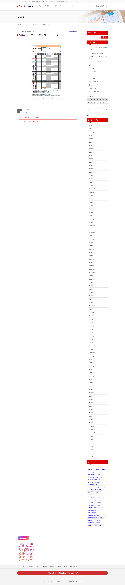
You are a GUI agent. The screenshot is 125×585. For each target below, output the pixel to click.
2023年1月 (92, 262)
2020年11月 (92, 349)
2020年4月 (92, 372)
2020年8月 (92, 359)
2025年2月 (92, 179)
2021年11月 (92, 309)
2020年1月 (92, 382)
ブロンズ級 (90, 500)
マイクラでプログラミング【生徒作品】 (31, 117)
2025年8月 (92, 158)
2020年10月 (92, 352)
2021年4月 (92, 332)
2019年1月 (92, 422)
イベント (102, 472)
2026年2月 (92, 138)
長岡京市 (101, 525)
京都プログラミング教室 (93, 515)
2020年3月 (92, 376)
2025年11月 (92, 148)
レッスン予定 (73, 31)
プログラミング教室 (102, 502)
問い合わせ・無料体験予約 (70, 566)
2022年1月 (92, 302)
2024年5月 (92, 209)
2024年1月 (92, 222)
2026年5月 (92, 128)
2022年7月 (92, 282)
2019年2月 (92, 419)
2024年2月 (92, 219)
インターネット (99, 474)
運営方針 (52, 566)
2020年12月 (92, 346)
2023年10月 (92, 232)
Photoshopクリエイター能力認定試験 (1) (98, 57)
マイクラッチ (91, 505)
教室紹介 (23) (92, 85)
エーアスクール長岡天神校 (94, 479)
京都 (102, 507)
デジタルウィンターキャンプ (94, 495)
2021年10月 (92, 312)
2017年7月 (92, 456)
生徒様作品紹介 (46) (94, 91)
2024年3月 (92, 215)
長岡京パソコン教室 (92, 525)
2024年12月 (92, 185)
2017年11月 (92, 446)
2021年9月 (92, 316)
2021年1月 (92, 342)
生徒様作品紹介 (97, 520)
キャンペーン (103, 484)
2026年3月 (92, 135)
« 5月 (88, 115)
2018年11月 (92, 429)
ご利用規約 (44, 566)
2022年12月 (92, 265)
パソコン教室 (102, 497)
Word (97, 472)
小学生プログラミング (93, 517)
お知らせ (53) (92, 65)
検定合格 (90, 520)
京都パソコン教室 (92, 512)
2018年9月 (92, 436)
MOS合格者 (90, 469)
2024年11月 (92, 189)
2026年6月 (92, 125)
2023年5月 (92, 249)
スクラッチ (90, 492)
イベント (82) (92, 71)
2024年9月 (92, 195)
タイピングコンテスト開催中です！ (30, 121)
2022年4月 (92, 292)
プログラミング (91, 502)
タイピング (97, 492)
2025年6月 (92, 165)
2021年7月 (92, 322)
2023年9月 (92, 235)
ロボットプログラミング (93, 507)
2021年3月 (92, 336)
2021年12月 (92, 306)
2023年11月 (92, 229)
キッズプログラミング (93, 484)
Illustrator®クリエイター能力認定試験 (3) (98, 48)
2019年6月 (92, 406)
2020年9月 (92, 356)
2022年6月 (92, 286)
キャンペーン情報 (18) (94, 75)
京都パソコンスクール (93, 510)
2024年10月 (92, 192)
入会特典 (103, 515)
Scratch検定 (91, 472)
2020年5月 (92, 369)
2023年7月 (92, 242)
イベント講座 (91, 474)
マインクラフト (99, 505)
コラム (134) (92, 78)
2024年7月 (92, 202)
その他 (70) (92, 68)
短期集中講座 (91, 522)
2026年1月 (92, 142)
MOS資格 (98, 469)
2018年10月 (92, 433)
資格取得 (98, 522)
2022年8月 (92, 279)
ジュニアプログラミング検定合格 (95, 489)
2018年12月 (92, 426)
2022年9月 (92, 275)
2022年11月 (92, 269)
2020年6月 (92, 366)
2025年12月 (92, 145)
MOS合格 (99, 467)
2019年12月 (92, 386)
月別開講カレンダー (34, 566)
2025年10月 (92, 152)
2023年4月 (92, 252)
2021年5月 (92, 329)
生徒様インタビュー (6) (95, 88)
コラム (89, 487)
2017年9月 (92, 449)
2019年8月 (92, 399)
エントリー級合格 (100, 477)
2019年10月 (92, 392)
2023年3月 (92, 255)
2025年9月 (92, 155)
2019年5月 (92, 409)
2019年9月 (92, 396)
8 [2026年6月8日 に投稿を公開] (88, 104)
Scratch (104, 469)
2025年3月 (92, 175)
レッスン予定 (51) (93, 81)
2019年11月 (92, 389)
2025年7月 (92, 162)
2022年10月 (92, 272)
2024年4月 (92, 212)
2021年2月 (92, 339)
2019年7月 (92, 402)
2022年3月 (92, 296)
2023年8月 (92, 239)
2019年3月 (92, 416)
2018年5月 (92, 443)
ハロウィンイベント (92, 497)
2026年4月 (92, 132)
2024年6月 (92, 205)
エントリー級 (91, 477)
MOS (94, 467)
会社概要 (59, 566)
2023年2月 (92, 259)
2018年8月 (92, 439)
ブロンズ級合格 (98, 500)
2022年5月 (92, 289)
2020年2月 (92, 379)
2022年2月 (92, 299)
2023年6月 (92, 245)
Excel (89, 467)
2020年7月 (92, 362)
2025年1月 (92, 182)
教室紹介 (102, 517)
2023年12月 (92, 225)
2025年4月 (92, 172)
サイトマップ (23, 566)
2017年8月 (92, 453)
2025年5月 (92, 168)
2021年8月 (92, 319)
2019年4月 (92, 412)
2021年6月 (92, 326)
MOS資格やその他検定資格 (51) (97, 53)
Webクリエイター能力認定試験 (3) (98, 61)
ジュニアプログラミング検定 (100, 487)
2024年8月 (92, 199)
